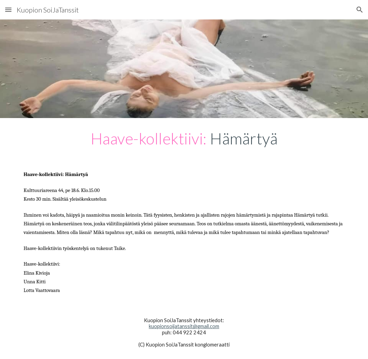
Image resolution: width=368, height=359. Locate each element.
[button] (8, 9)
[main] (184, 138)
